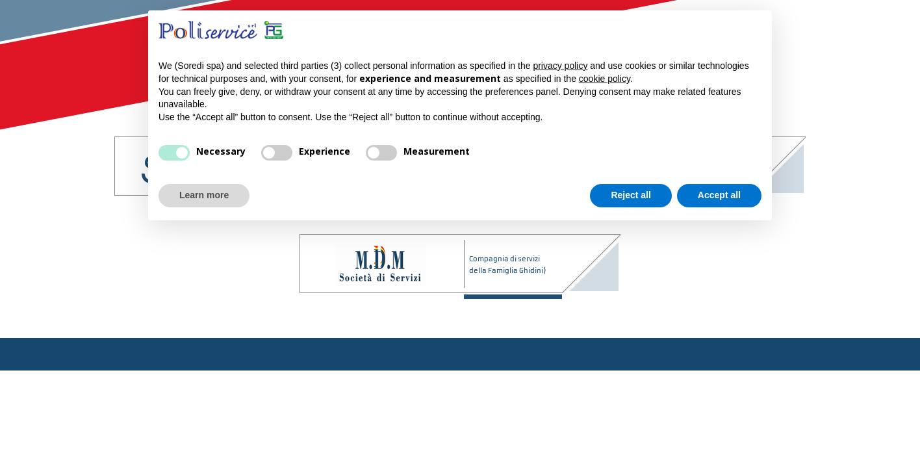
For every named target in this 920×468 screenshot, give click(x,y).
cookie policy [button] (604, 78)
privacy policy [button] (560, 65)
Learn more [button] (204, 195)
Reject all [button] (630, 195)
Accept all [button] (719, 195)
